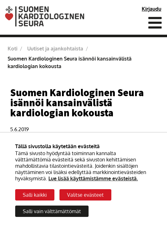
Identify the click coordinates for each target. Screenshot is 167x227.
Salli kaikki (35, 195)
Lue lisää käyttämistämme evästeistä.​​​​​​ (93, 178)
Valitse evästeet (85, 195)
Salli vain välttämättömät (52, 211)
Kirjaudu (151, 9)
